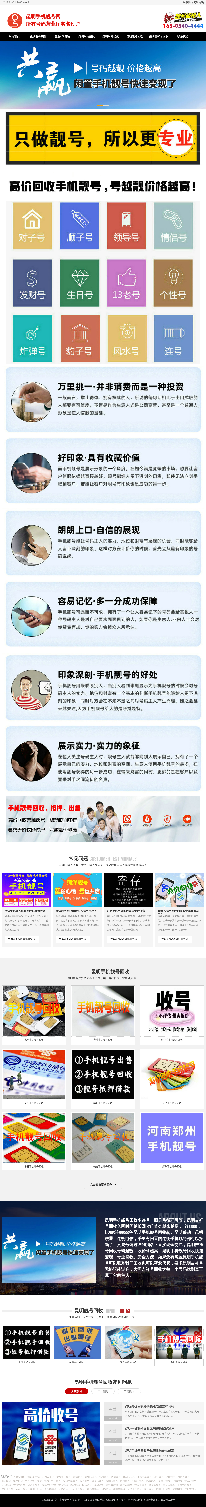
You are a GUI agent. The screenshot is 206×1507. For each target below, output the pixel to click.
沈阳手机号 (7, 1489)
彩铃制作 (177, 1489)
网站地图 (198, 2)
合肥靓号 (63, 1489)
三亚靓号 (103, 1391)
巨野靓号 (125, 1481)
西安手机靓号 (77, 1489)
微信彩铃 (63, 1485)
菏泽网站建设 (135, 1499)
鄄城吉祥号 (138, 1481)
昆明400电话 (62, 36)
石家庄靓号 (22, 1489)
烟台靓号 (106, 1489)
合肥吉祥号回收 (179, 1362)
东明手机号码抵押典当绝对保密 (126, 911)
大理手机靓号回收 (103, 1039)
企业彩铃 (6, 1485)
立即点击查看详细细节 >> (21, 939)
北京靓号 (104, 1477)
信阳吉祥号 (119, 1489)
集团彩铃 (18, 1481)
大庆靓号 (76, 1391)
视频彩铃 (99, 1485)
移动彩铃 (75, 1485)
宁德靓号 (129, 1391)
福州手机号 (36, 1489)
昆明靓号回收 (134, 36)
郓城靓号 (151, 1481)
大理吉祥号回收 (26, 1362)
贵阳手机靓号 (163, 1489)
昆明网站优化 (110, 36)
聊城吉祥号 (129, 1477)
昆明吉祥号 (33, 1485)
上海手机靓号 (184, 1485)
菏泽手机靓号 (134, 1489)
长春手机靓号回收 (103, 1166)
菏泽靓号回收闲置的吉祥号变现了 (76, 911)
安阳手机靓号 (70, 1481)
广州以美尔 (48, 1477)
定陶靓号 (177, 1481)
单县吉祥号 (98, 1481)
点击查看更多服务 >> (103, 1184)
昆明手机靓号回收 (34, 1039)
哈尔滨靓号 (155, 1485)
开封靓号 (158, 1477)
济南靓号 (116, 1477)
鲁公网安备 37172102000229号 (159, 1499)
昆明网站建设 (86, 36)
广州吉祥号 (190, 1489)
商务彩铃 (6, 1481)
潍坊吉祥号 (184, 1477)
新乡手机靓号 (63, 1477)
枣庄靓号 (170, 1477)
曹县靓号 (84, 1481)
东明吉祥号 (164, 1481)
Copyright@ (48, 1499)
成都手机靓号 (49, 1485)
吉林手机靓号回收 (34, 1166)
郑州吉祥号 (91, 1477)
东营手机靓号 (144, 1477)
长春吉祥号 (50, 1489)
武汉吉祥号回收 (128, 1362)
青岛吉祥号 (93, 1489)
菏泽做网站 (112, 1485)
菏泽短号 (78, 1477)
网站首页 (14, 36)
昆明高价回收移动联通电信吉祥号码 (149, 1406)
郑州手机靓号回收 (172, 1166)
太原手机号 (19, 1485)
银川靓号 (56, 1481)
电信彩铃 (87, 1485)
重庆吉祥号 (169, 1485)
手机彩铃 (30, 1481)
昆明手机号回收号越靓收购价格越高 (149, 1450)
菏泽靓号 (149, 1489)
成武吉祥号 (112, 1481)
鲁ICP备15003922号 (105, 1499)
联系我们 (188, 2)
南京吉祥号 (126, 1485)
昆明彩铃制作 (38, 36)
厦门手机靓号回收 (34, 1103)
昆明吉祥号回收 (158, 36)
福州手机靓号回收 (103, 1103)
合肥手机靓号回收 (172, 1103)
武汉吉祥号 (140, 1485)
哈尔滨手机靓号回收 (172, 1039)
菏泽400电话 (33, 1477)
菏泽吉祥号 (190, 1481)
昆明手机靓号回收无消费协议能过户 (149, 1428)
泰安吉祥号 (43, 1481)
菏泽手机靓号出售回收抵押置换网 (25, 911)
